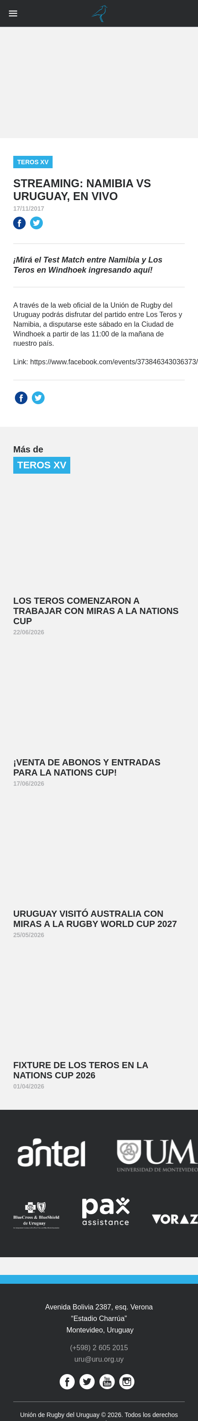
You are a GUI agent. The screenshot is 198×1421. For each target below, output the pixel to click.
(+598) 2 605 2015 (99, 1349)
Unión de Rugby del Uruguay (99, 13)
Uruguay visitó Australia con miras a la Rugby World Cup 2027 (95, 919)
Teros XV (33, 162)
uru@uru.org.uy (98, 1360)
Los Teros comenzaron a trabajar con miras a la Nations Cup (96, 611)
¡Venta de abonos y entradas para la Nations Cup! (86, 767)
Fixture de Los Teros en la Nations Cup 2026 (80, 1070)
